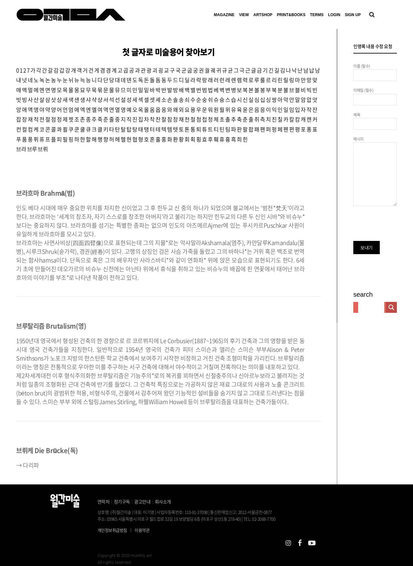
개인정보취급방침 (112, 530)
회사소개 (163, 501)
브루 (32, 149)
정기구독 (122, 501)
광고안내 (142, 501)
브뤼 (43, 149)
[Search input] (371, 307)
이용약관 (142, 530)
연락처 (103, 501)
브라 (21, 149)
